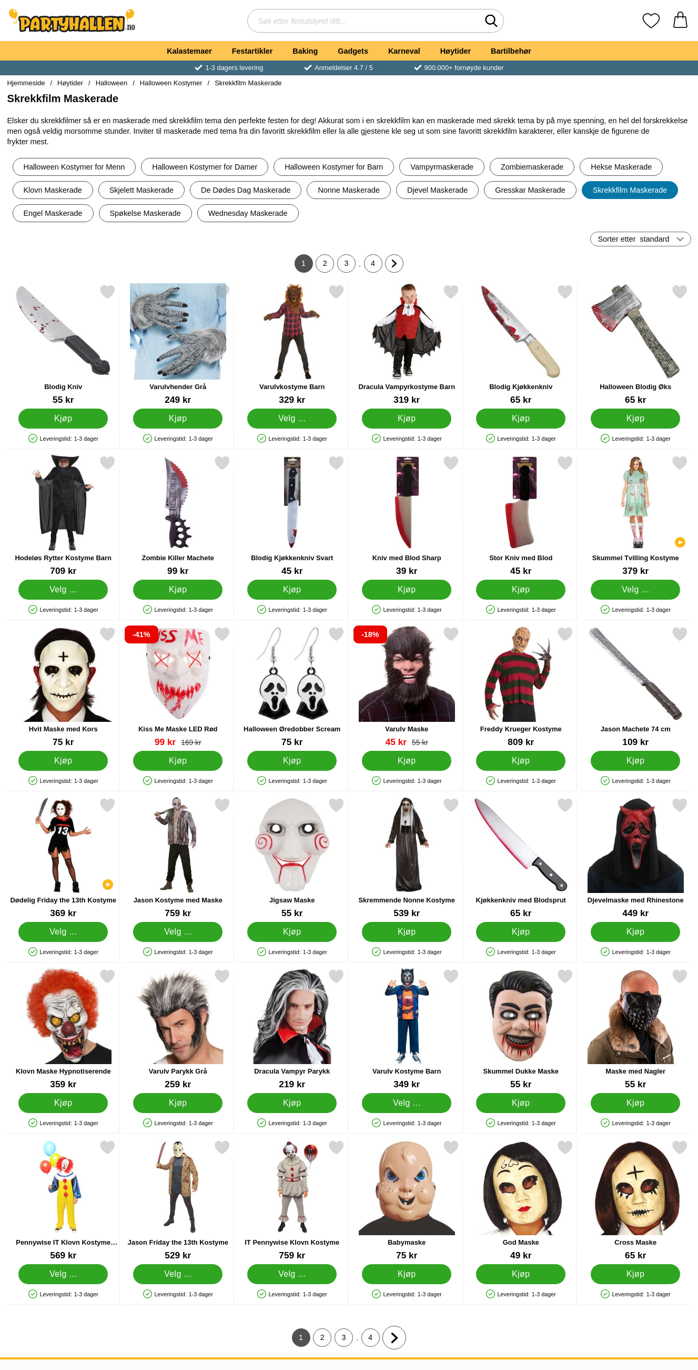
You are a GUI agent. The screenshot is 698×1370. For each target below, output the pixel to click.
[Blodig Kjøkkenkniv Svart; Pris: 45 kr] (292, 516)
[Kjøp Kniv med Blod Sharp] (406, 590)
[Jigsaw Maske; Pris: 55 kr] (292, 858)
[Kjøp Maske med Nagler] (635, 1103)
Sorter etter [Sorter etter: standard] (634, 239)
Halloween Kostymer (171, 83)
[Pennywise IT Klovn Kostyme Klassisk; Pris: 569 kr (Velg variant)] (63, 1200)
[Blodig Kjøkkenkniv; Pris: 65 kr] (521, 345)
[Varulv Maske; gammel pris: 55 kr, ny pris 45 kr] (406, 687)
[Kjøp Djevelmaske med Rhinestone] (635, 932)
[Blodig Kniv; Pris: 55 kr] (63, 345)
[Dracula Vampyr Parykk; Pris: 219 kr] (292, 1029)
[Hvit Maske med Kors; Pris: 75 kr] (63, 687)
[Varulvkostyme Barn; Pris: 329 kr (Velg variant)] (292, 345)
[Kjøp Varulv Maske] (406, 761)
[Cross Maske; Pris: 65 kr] (635, 1200)
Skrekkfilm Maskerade (248, 83)
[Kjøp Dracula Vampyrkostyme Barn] (406, 419)
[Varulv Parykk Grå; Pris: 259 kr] (178, 1029)
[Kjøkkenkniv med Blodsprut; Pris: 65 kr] (521, 858)
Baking (305, 51)
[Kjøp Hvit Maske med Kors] (63, 761)
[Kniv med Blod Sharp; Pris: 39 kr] (406, 516)
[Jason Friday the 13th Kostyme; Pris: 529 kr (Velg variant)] (178, 1200)
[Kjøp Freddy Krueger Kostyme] (520, 761)
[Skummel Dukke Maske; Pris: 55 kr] (521, 1029)
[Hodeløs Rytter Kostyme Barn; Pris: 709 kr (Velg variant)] (63, 516)
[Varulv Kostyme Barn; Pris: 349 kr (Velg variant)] (406, 1029)
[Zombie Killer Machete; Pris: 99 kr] (178, 516)
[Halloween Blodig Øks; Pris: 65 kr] (635, 345)
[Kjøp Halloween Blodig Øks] (635, 419)
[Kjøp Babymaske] (406, 1274)
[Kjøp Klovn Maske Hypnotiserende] (63, 1103)
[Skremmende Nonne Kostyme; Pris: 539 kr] (406, 858)
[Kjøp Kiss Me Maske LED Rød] (177, 761)
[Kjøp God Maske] (520, 1274)
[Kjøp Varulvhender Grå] (177, 419)
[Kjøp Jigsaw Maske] (292, 932)
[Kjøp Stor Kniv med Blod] (520, 590)
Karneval (404, 51)
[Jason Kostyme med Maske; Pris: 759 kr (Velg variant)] (178, 858)
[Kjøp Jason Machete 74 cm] (635, 761)
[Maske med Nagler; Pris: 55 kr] (635, 1029)
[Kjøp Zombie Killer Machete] (177, 590)
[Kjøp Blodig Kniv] (63, 419)
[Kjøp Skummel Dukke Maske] (520, 1103)
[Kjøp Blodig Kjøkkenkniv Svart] (292, 590)
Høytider (455, 51)
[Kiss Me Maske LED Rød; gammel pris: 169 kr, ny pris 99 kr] (178, 687)
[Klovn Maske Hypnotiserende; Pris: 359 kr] (63, 1029)
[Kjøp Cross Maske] (635, 1274)
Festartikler (252, 51)
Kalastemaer (189, 51)
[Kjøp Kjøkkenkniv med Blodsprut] (520, 932)
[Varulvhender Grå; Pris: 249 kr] (178, 345)
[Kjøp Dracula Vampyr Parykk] (292, 1103)
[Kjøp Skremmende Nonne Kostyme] (406, 932)
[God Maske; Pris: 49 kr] (521, 1200)
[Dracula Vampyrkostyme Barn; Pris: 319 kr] (406, 345)
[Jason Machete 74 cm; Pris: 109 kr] (635, 687)
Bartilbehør (511, 51)
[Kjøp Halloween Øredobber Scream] (292, 761)
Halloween (111, 83)
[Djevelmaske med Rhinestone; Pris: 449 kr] (635, 858)
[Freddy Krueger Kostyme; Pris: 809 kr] (521, 687)
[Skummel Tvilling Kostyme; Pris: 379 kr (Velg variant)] (635, 516)
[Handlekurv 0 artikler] (680, 21)
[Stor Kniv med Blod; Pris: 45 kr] (521, 516)
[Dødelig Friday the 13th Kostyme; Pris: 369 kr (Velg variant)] (63, 858)
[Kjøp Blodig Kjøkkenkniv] (520, 419)
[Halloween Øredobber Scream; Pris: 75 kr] (292, 687)
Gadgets (353, 51)
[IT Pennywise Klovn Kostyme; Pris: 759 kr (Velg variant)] (292, 1200)
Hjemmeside (26, 83)
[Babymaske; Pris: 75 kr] (406, 1200)
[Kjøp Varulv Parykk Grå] (177, 1103)
